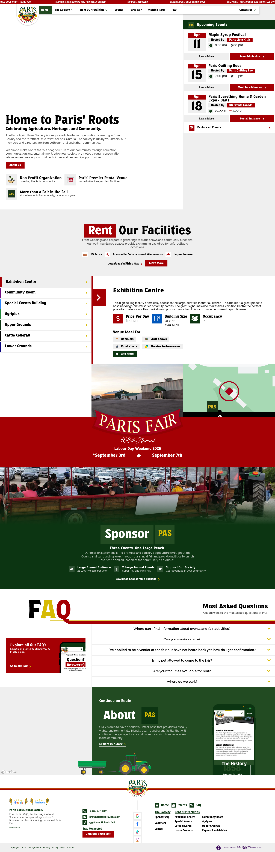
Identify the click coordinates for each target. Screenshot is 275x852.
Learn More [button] (156, 263)
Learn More (14, 827)
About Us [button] (15, 165)
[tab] (45, 282)
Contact (71, 848)
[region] (45, 731)
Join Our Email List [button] (98, 834)
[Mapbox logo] (9, 772)
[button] (64, 10)
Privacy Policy (58, 848)
